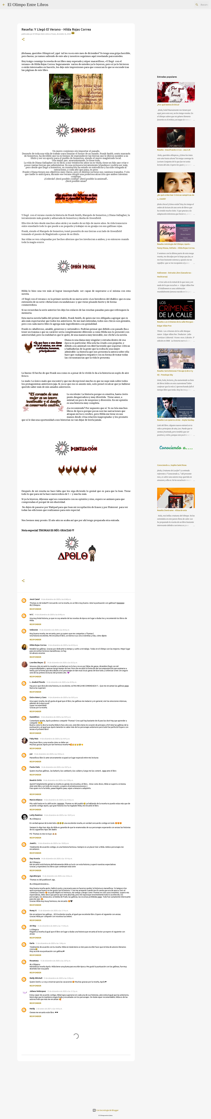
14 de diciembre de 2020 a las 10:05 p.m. (53, 843)
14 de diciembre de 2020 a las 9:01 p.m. (63, 697)
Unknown (34, 630)
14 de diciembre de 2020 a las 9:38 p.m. (58, 780)
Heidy (32, 1009)
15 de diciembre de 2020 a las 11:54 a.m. (52, 926)
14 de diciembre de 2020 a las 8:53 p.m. (54, 630)
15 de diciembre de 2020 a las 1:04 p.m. (50, 943)
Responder (35, 609)
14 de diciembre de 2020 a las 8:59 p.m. (61, 682)
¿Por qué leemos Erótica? (168, 105)
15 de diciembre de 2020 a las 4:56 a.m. (57, 876)
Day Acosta (35, 858)
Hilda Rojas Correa (38, 645)
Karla (32, 943)
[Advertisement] (76, 1084)
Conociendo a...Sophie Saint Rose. (172, 465)
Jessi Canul (35, 599)
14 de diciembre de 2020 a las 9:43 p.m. (58, 800)
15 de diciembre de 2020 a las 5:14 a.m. (53, 910)
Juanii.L (33, 843)
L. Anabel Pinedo (37, 682)
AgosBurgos (35, 876)
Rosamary (34, 961)
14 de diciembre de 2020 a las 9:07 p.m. (56, 767)
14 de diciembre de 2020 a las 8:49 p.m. (49, 614)
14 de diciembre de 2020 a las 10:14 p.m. (56, 858)
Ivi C (31, 614)
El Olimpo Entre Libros (28, 4)
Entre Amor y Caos (38, 697)
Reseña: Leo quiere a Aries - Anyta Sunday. (175, 420)
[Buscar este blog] (195, 4)
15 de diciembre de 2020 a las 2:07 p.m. (55, 961)
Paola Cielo (35, 767)
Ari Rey (33, 926)
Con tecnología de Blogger (106, 1110)
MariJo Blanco (36, 800)
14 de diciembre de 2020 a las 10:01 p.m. (59, 815)
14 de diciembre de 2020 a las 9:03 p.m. (49, 754)
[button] (23, 39)
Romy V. (33, 910)
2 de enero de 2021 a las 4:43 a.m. (49, 1009)
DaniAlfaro (34, 717)
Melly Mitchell (36, 978)
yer (31, 754)
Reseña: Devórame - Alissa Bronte (172, 510)
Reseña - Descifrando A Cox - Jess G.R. (174, 150)
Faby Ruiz (34, 739)
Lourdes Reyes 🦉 (38, 662)
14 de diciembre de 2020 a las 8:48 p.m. (56, 599)
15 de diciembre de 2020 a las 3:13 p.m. (62, 991)
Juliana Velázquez (38, 991)
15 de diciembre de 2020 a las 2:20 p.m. (58, 978)
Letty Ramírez (36, 815)
